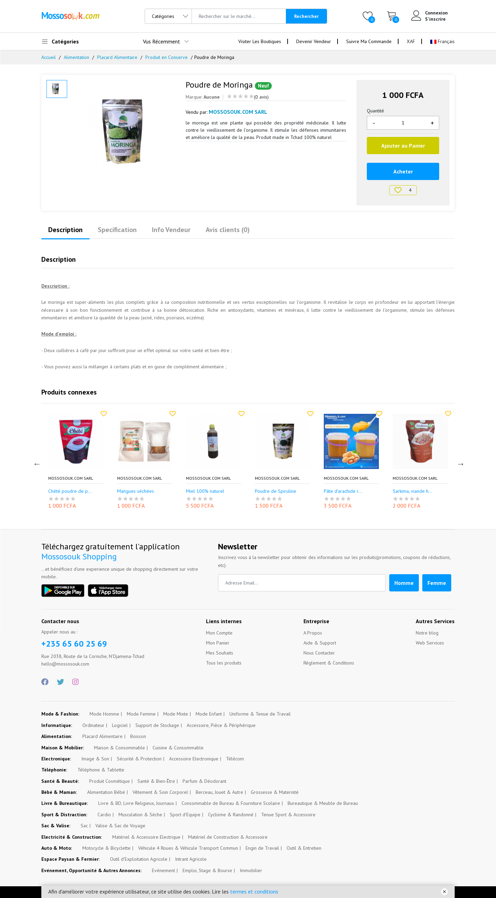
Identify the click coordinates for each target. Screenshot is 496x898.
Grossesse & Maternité (275, 792)
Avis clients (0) (228, 229)
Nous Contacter (319, 653)
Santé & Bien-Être (156, 781)
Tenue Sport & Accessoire (288, 814)
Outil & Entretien (304, 848)
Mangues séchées (135, 491)
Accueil (48, 57)
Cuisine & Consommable (178, 748)
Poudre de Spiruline (275, 491)
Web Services (430, 643)
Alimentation (76, 57)
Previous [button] (36, 462)
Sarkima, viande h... (412, 491)
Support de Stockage (157, 725)
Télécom (235, 759)
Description (65, 229)
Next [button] (459, 462)
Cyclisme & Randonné (231, 814)
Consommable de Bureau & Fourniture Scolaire (231, 803)
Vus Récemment (161, 41)
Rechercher (306, 16)
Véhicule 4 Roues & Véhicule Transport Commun (188, 848)
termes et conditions (254, 891)
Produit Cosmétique (109, 781)
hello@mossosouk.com (65, 664)
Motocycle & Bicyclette (106, 848)
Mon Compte (219, 633)
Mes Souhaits (219, 653)
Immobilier (251, 870)
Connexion (436, 13)
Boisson (138, 736)
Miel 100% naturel (205, 491)
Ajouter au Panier (403, 145)
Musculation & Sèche (140, 814)
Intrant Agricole (191, 859)
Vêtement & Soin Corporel (160, 792)
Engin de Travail (262, 848)
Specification (117, 229)
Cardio (104, 814)
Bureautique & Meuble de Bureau (323, 803)
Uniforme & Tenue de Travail (260, 714)
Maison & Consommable (119, 748)
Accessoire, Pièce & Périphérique (221, 725)
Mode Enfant (209, 714)
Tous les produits (223, 663)
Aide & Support (319, 643)
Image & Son (95, 759)
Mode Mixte (175, 714)
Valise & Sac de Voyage (120, 825)
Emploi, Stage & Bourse (207, 870)
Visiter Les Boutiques (259, 41)
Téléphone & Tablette (101, 770)
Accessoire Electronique (193, 759)
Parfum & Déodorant (204, 781)
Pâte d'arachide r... (343, 491)
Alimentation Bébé (106, 792)
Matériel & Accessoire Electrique (146, 837)
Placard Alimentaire (117, 57)
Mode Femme (141, 714)
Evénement (163, 870)
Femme (436, 582)
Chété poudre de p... (70, 491)
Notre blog (427, 633)
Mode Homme (104, 714)
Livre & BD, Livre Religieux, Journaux (136, 803)
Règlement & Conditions (328, 663)
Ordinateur (93, 725)
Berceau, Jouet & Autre (219, 792)
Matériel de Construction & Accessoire (228, 837)
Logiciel (120, 725)
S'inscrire (435, 19)
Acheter (403, 171)
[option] (123, 131)
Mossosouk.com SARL (70, 478)
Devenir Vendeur (313, 41)
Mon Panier (217, 643)
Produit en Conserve (166, 57)
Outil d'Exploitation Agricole (138, 859)
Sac (84, 825)
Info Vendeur (171, 229)
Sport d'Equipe (185, 814)
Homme (404, 582)
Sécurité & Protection (139, 759)
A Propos (312, 633)
